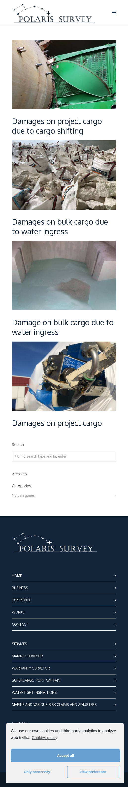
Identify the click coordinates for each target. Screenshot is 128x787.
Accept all (65, 756)
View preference (93, 772)
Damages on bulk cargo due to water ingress (60, 226)
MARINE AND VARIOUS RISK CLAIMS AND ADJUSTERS (54, 704)
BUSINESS (20, 588)
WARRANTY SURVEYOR (31, 668)
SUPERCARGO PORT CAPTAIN (36, 680)
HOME (17, 576)
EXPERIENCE (21, 600)
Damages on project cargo (57, 423)
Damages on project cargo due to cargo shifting (57, 125)
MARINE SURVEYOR (27, 656)
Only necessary (37, 772)
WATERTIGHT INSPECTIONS (34, 692)
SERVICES (19, 644)
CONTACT (20, 624)
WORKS (18, 612)
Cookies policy (44, 738)
